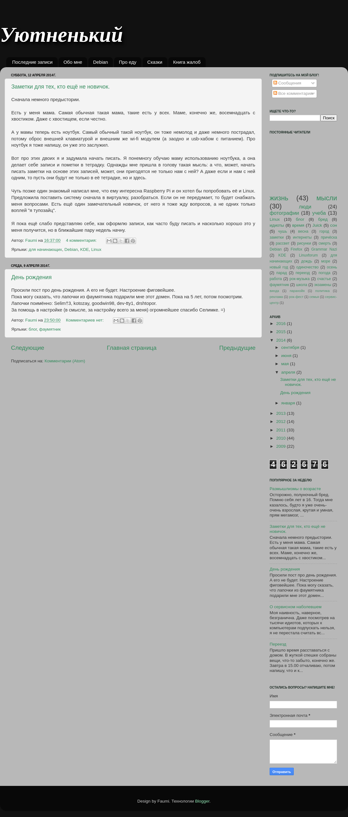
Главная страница (132, 347)
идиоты (277, 225)
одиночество (307, 267)
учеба (319, 213)
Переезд (278, 644)
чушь (282, 231)
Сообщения (287, 83)
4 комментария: (82, 240)
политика (322, 291)
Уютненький (61, 34)
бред (323, 219)
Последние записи (32, 62)
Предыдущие (237, 347)
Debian (100, 62)
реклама (276, 297)
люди (305, 206)
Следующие (27, 347)
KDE (84, 249)
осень (332, 267)
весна (303, 231)
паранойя (297, 291)
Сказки (154, 62)
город (324, 231)
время (298, 225)
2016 (281, 323)
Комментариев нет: (85, 320)
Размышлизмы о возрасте (295, 488)
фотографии (284, 213)
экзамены (322, 285)
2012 (281, 421)
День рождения (31, 277)
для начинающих (45, 249)
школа (301, 285)
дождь (306, 261)
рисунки (304, 243)
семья (314, 297)
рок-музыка (299, 279)
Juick (317, 225)
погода (324, 273)
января (288, 403)
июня (287, 355)
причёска (329, 237)
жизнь (279, 198)
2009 (281, 446)
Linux (96, 249)
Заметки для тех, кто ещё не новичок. (60, 87)
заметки (277, 237)
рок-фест (296, 297)
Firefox (296, 249)
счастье (324, 279)
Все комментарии (293, 93)
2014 (281, 340)
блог (33, 329)
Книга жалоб (186, 62)
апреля (288, 372)
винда (274, 291)
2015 (281, 331)
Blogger (202, 801)
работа (276, 279)
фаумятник (50, 329)
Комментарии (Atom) (65, 361)
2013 (281, 413)
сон (333, 225)
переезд (303, 273)
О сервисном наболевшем (296, 606)
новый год (279, 267)
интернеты (302, 237)
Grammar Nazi (324, 249)
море (325, 261)
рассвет (282, 243)
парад (281, 273)
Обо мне (72, 62)
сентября (290, 347)
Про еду (127, 62)
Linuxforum (308, 255)
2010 (281, 438)
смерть (325, 243)
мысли (326, 198)
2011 (281, 430)
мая (285, 363)
